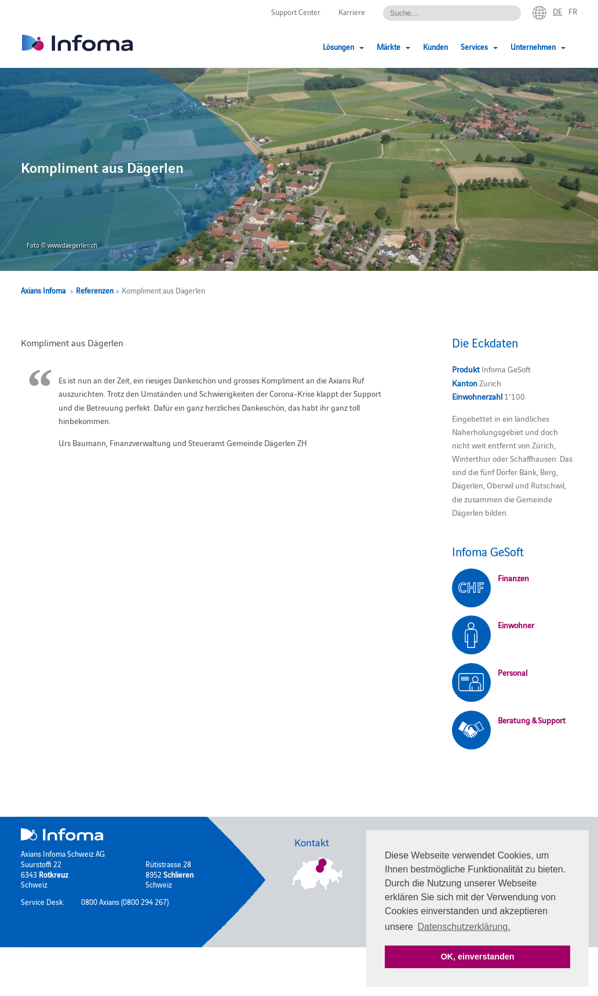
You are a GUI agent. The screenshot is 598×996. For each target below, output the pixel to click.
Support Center (295, 11)
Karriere (351, 11)
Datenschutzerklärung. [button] (464, 927)
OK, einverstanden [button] (477, 956)
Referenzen (95, 290)
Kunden (435, 46)
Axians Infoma (43, 290)
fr (572, 11)
